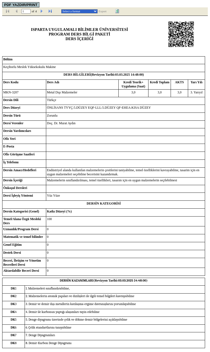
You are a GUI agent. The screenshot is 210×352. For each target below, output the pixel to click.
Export (103, 11)
